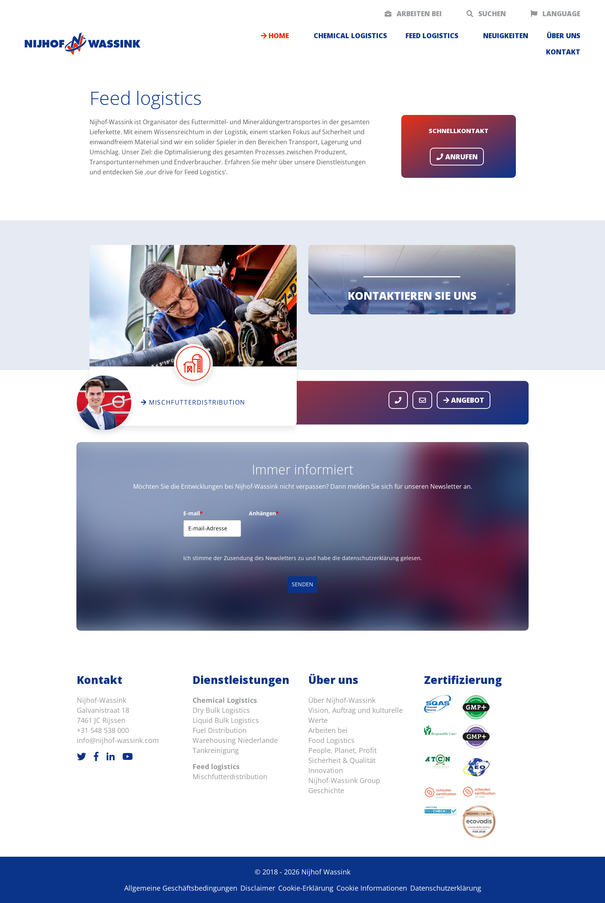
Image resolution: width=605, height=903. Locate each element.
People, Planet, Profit (342, 750)
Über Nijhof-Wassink (341, 700)
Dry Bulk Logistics (221, 710)
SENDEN (302, 584)
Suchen (486, 13)
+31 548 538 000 (103, 730)
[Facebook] (96, 756)
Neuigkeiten (505, 35)
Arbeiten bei (413, 13)
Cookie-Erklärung (305, 888)
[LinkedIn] (110, 756)
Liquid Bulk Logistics (226, 720)
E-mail (193, 513)
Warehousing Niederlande (235, 740)
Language (555, 13)
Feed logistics (432, 35)
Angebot (463, 400)
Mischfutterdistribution (230, 776)
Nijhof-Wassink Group (344, 780)
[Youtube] (127, 756)
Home (275, 35)
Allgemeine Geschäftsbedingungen (180, 888)
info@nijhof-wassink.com (118, 740)
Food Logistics (331, 740)
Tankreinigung (216, 750)
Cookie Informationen (371, 888)
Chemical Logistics (225, 700)
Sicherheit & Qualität (341, 760)
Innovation (325, 770)
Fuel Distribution (220, 730)
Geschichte (326, 790)
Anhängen (264, 513)
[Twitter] (81, 756)
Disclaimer (257, 888)
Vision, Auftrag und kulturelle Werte (355, 715)
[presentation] (307, 535)
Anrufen (457, 156)
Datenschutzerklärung (445, 888)
